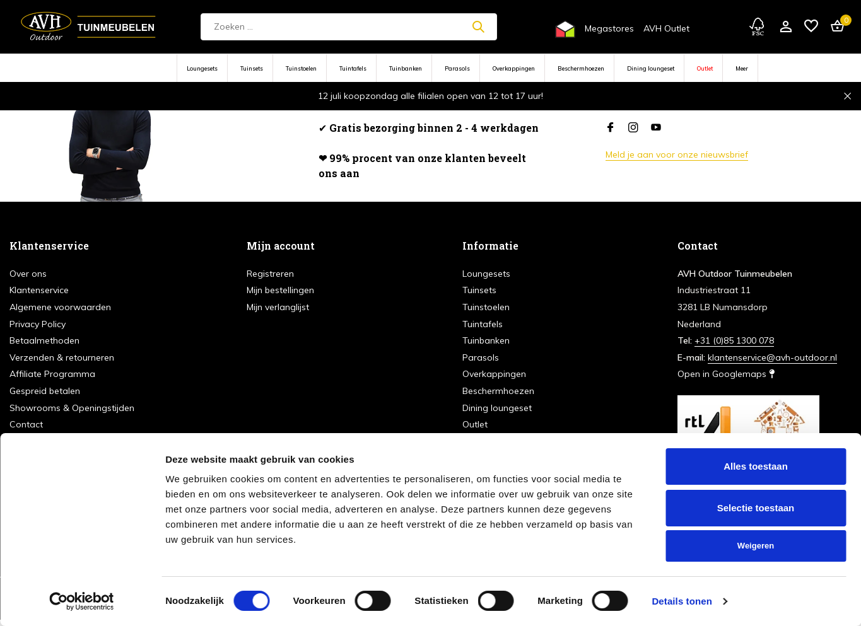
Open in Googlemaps (726, 374)
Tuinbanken (405, 68)
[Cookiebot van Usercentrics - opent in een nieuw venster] (81, 601)
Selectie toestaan (756, 507)
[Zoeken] (349, 26)
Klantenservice (39, 290)
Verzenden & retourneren (61, 357)
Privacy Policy (37, 324)
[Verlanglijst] (811, 27)
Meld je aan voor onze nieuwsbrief (677, 154)
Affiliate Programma (52, 374)
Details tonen (682, 601)
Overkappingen (514, 68)
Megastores (609, 28)
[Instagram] (633, 128)
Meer (741, 68)
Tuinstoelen (301, 68)
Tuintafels (352, 68)
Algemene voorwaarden (60, 307)
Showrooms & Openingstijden (71, 408)
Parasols (457, 68)
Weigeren (755, 545)
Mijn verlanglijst (278, 307)
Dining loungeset (650, 68)
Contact (26, 424)
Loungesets (202, 68)
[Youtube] (656, 128)
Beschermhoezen (581, 68)
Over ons (28, 273)
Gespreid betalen (44, 391)
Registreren (270, 273)
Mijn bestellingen (280, 290)
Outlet (705, 68)
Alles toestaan (755, 466)
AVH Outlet (666, 28)
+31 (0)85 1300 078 (734, 340)
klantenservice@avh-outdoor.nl (772, 357)
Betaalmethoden (44, 340)
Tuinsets (251, 68)
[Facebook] (611, 128)
